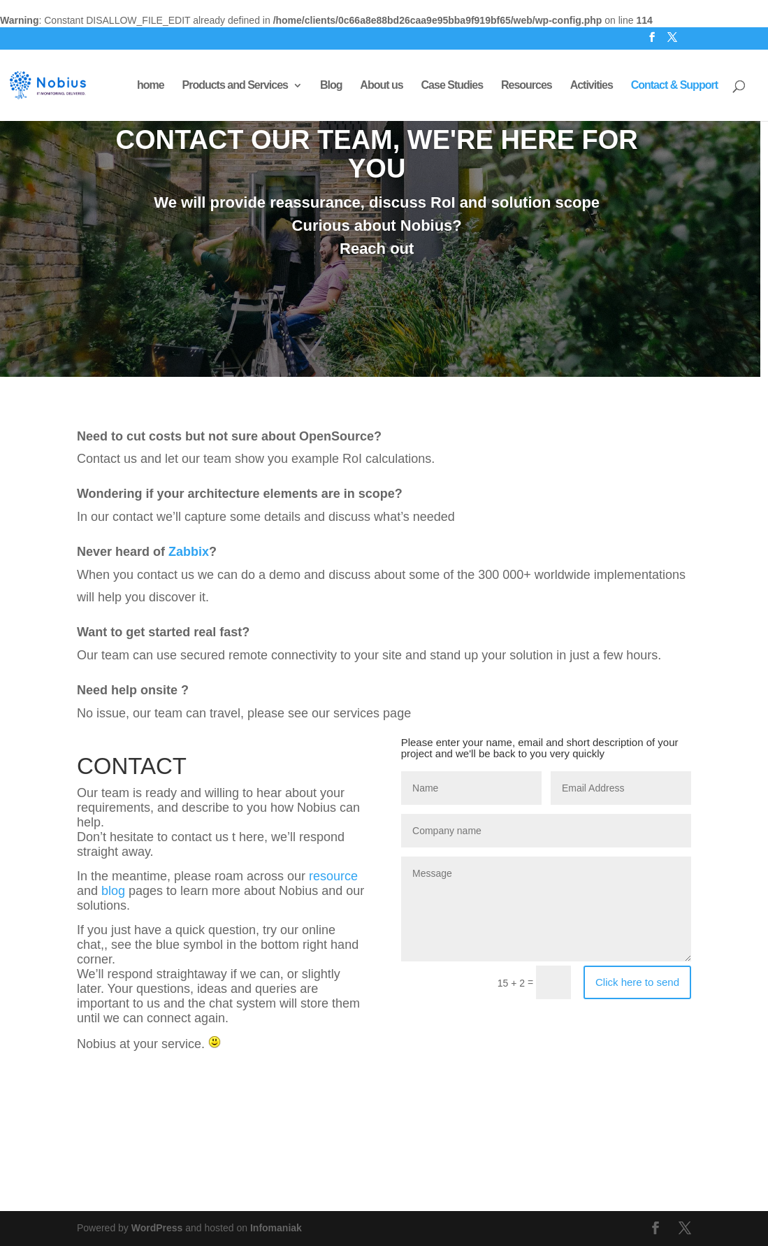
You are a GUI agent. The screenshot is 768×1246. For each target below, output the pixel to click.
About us (381, 85)
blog (113, 891)
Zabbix (188, 552)
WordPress (157, 1227)
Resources (526, 85)
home (150, 85)
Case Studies (452, 85)
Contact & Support (674, 85)
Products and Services (235, 85)
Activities (591, 85)
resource (333, 876)
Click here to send (637, 982)
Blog (331, 85)
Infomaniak (276, 1227)
